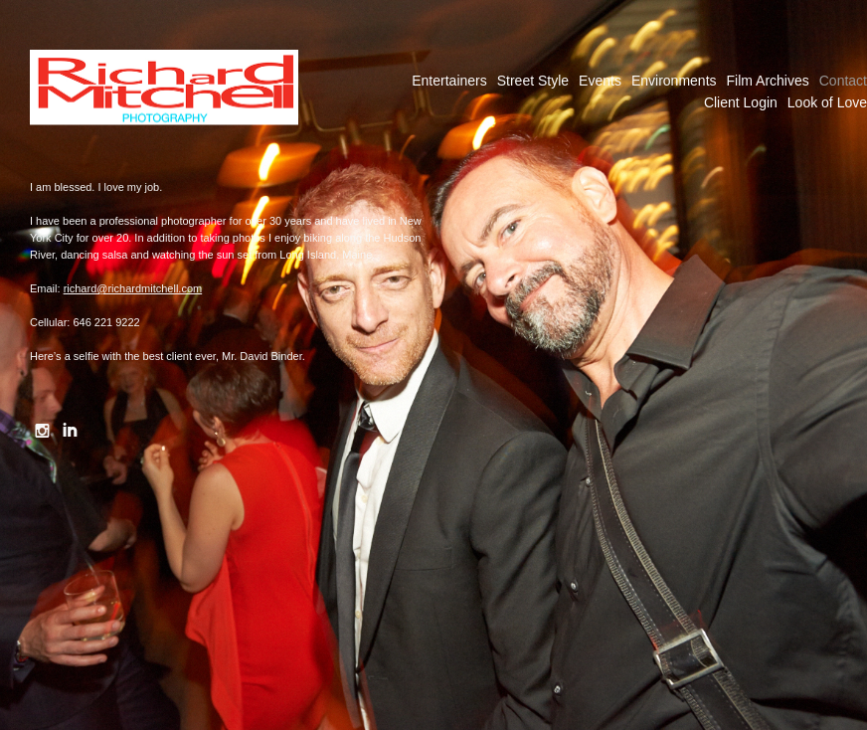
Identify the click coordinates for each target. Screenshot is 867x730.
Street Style (533, 81)
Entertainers (449, 81)
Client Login (741, 102)
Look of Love (827, 102)
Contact (843, 81)
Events (600, 81)
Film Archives (768, 81)
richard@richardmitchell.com (133, 288)
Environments (674, 81)
